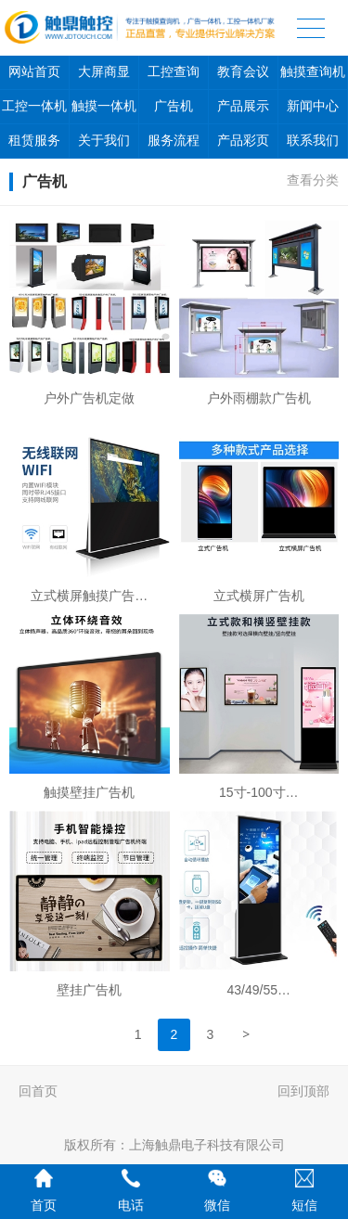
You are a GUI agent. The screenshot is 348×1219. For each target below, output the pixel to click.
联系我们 (313, 141)
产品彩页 (243, 141)
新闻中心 (313, 106)
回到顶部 (303, 1091)
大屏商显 (104, 72)
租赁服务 (34, 141)
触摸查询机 (312, 72)
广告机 (173, 106)
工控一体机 (34, 106)
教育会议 (243, 72)
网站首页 (34, 72)
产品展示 (243, 106)
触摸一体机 (103, 106)
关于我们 (104, 141)
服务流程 (174, 141)
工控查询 (174, 72)
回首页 (38, 1091)
